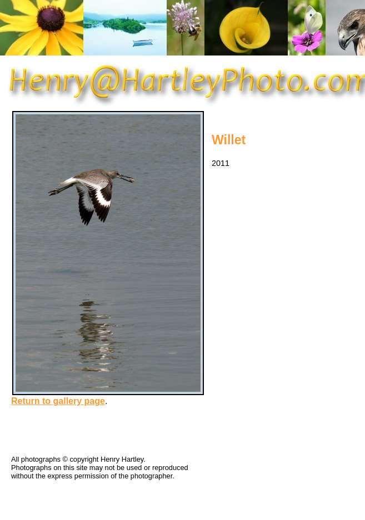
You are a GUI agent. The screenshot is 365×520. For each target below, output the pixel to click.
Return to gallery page (58, 401)
